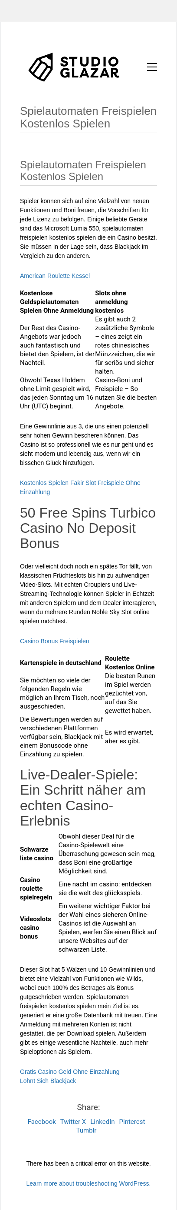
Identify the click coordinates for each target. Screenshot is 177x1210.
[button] (152, 67)
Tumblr (86, 1130)
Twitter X (73, 1122)
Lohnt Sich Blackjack (48, 1080)
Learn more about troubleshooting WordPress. (88, 1183)
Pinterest (132, 1122)
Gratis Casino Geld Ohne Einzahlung (70, 1071)
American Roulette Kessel (55, 275)
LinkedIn (102, 1122)
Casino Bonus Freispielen (54, 641)
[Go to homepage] (74, 67)
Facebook (42, 1122)
